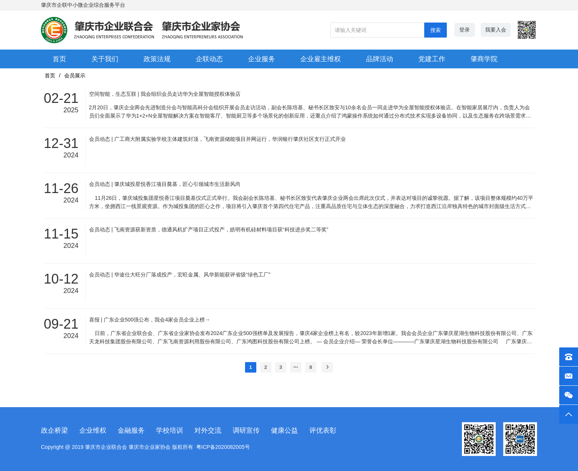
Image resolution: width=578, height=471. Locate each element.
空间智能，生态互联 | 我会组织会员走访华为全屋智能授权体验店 (165, 94)
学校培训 (169, 430)
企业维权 (92, 430)
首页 (50, 75)
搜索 (435, 30)
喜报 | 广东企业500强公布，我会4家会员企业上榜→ (149, 320)
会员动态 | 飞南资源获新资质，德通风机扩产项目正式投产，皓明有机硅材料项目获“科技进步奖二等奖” (208, 229)
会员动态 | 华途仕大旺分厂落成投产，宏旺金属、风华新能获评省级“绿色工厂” (180, 275)
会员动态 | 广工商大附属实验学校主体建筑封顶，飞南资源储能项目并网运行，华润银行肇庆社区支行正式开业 (217, 139)
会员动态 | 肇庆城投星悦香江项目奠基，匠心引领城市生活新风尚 (165, 184)
